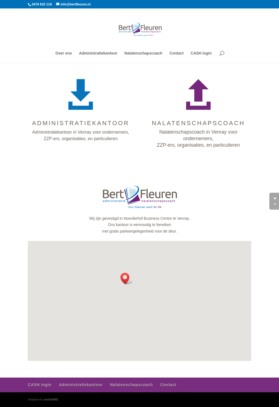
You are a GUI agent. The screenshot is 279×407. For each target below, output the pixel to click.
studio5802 (51, 399)
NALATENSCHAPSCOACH (198, 123)
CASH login (201, 53)
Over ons (63, 53)
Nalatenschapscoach (143, 53)
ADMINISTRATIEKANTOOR (80, 123)
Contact (176, 53)
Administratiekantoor (98, 53)
